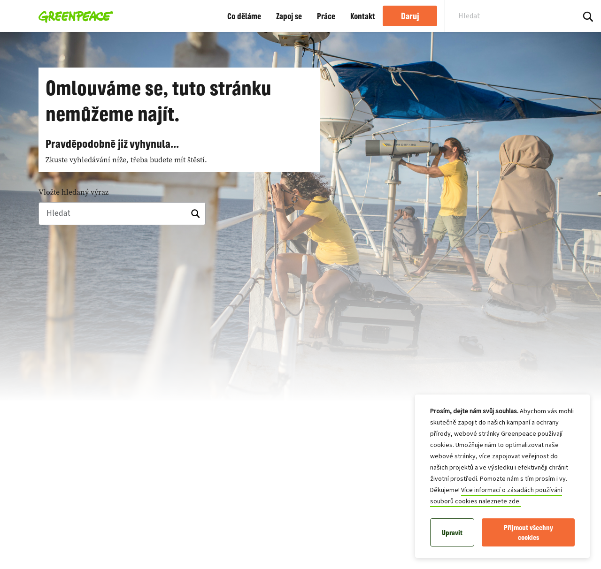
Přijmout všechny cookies (528, 532)
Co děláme (244, 16)
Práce (326, 16)
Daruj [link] (410, 16)
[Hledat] (122, 214)
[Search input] (504, 16)
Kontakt (362, 16)
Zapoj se (289, 16)
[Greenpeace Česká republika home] (73, 16)
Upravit (452, 533)
